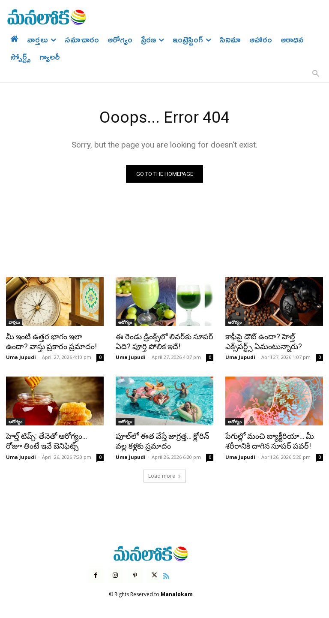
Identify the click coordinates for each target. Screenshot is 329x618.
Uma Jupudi (21, 356)
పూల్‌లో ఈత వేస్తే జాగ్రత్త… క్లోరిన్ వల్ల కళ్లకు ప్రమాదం (160, 440)
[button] (315, 74)
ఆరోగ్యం (125, 323)
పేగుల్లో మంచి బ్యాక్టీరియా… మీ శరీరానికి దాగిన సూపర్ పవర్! (268, 440)
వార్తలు (14, 323)
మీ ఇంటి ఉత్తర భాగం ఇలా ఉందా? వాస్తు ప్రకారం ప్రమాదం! (54, 341)
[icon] (165, 573)
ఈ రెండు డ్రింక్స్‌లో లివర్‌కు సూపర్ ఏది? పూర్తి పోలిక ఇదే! (163, 341)
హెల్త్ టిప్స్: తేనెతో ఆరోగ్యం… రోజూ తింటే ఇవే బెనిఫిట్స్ (54, 440)
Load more (164, 474)
